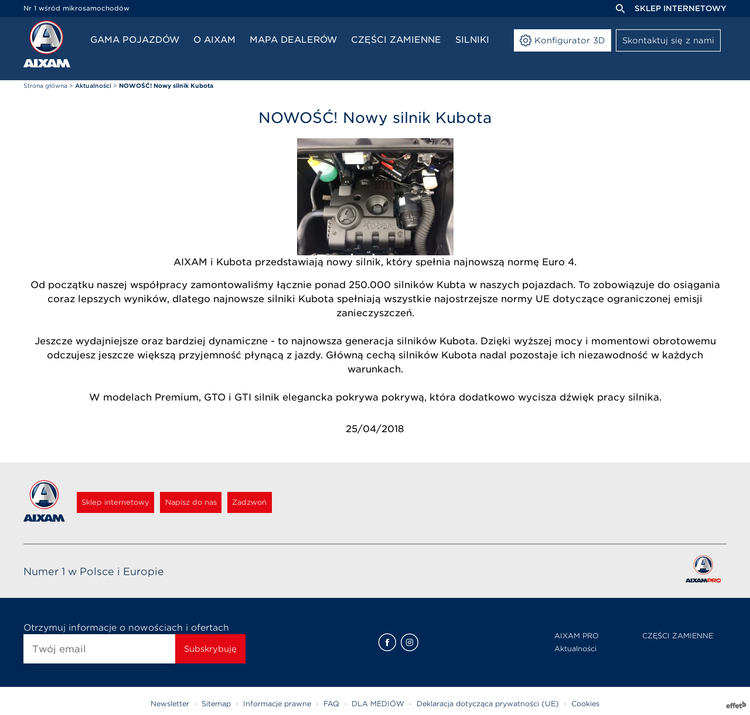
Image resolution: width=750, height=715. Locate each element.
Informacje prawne (277, 703)
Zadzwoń (299, 502)
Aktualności (575, 648)
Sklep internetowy (681, 8)
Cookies (585, 703)
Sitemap (216, 703)
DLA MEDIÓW (378, 703)
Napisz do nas (223, 502)
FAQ (331, 703)
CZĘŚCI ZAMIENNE (677, 635)
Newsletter (170, 703)
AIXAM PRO (576, 635)
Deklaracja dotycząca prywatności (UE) (488, 703)
